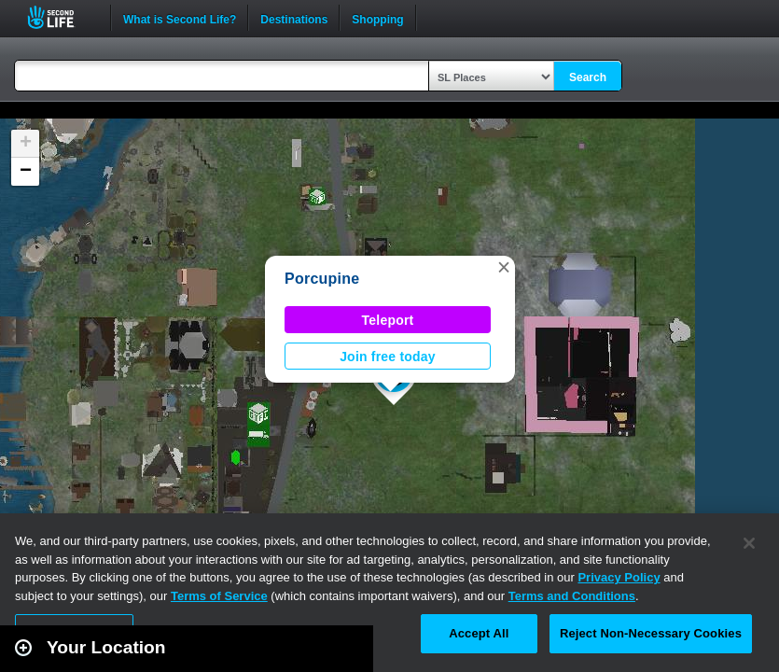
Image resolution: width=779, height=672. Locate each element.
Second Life (61, 17)
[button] (504, 267)
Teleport (388, 320)
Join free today (388, 356)
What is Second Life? (179, 17)
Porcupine (322, 279)
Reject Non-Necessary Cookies (651, 633)
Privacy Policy (618, 577)
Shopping (377, 17)
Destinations (293, 17)
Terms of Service (219, 596)
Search (587, 77)
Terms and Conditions (571, 596)
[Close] (749, 543)
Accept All (478, 633)
